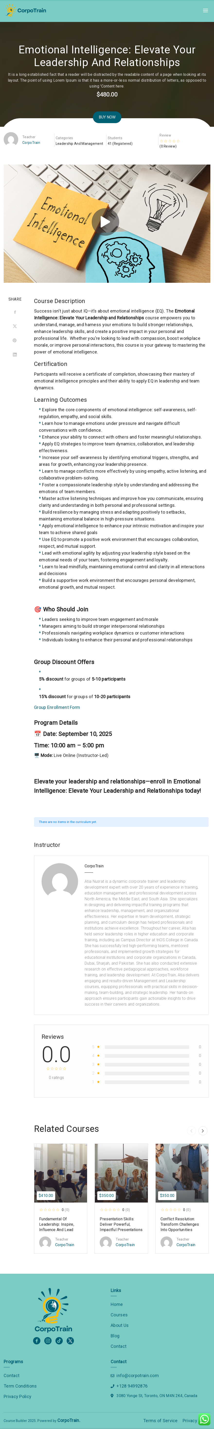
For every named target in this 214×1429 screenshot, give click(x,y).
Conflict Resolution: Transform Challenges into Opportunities (179, 1224)
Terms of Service (160, 1420)
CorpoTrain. (68, 1420)
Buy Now (107, 117)
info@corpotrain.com (137, 1375)
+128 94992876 (132, 1386)
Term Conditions (20, 1386)
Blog (115, 1335)
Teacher (29, 137)
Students (115, 138)
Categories (64, 138)
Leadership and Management (79, 144)
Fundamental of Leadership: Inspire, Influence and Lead (56, 1224)
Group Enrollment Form (57, 707)
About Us (120, 1325)
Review (165, 135)
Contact (118, 1346)
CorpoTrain (31, 143)
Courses (119, 1314)
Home (117, 1304)
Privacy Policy (17, 1396)
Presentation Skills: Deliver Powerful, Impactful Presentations (121, 1224)
